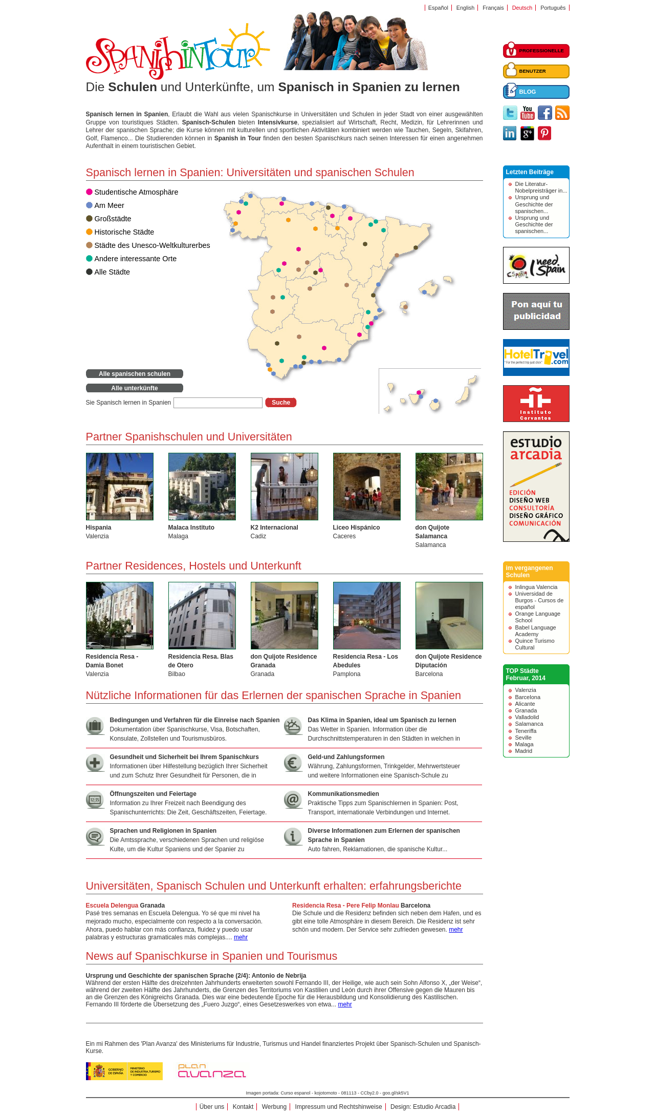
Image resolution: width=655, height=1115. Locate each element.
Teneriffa (526, 731)
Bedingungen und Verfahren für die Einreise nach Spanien (195, 720)
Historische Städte (125, 232)
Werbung (274, 1106)
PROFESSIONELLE (541, 50)
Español (438, 8)
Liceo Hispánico (356, 527)
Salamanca (529, 724)
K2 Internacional (274, 527)
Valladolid (527, 717)
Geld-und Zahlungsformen (346, 757)
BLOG (527, 92)
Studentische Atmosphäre (137, 192)
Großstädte (113, 219)
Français (493, 8)
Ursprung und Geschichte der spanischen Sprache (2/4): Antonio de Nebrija (196, 975)
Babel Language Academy (535, 630)
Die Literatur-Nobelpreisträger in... (541, 187)
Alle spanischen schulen (134, 373)
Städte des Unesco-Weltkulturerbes (152, 245)
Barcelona (415, 905)
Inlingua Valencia (536, 587)
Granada (152, 905)
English (465, 8)
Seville (523, 737)
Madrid (524, 751)
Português (552, 8)
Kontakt (243, 1106)
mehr (456, 929)
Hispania (99, 527)
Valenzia (525, 690)
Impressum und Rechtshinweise (338, 1106)
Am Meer (109, 205)
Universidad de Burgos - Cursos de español (539, 600)
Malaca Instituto (191, 527)
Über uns (212, 1106)
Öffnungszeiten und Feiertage (153, 793)
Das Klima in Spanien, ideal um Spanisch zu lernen (382, 720)
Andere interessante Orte (136, 259)
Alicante (525, 704)
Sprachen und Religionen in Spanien (163, 830)
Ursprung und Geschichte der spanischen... (534, 204)
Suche (281, 402)
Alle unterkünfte (134, 388)
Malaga (524, 744)
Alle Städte (112, 272)
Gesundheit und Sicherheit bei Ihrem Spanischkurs (184, 757)
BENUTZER (532, 71)
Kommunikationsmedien (343, 793)
